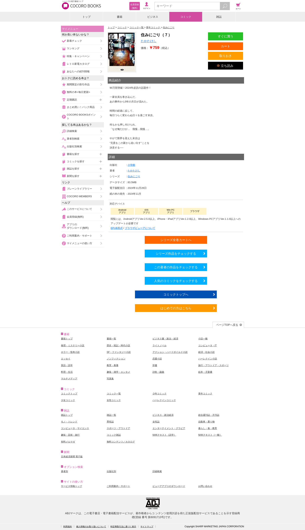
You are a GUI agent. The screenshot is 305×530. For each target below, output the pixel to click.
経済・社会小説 (206, 352)
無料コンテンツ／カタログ (121, 441)
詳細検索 (72, 131)
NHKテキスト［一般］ (210, 435)
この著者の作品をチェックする (176, 267)
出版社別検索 (74, 146)
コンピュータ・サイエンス (75, 428)
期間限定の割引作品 (78, 84)
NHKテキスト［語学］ (164, 435)
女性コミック (114, 400)
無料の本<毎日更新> (78, 92)
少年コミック (159, 393)
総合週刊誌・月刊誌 (208, 415)
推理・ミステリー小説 (72, 345)
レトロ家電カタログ (78, 63)
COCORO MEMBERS (79, 196)
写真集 (110, 378)
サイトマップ (146, 526)
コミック (185, 16)
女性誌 (156, 421)
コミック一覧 (114, 393)
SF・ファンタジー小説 (119, 352)
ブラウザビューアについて (140, 228)
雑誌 (219, 16)
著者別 (64, 471)
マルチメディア (69, 378)
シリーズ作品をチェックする (176, 253)
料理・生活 (67, 372)
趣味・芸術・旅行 (70, 435)
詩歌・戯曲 (158, 372)
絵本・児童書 (205, 372)
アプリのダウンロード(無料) (78, 226)
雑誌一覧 (111, 415)
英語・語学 (67, 365)
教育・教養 (112, 365)
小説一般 (203, 338)
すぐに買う (225, 36)
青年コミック (205, 393)
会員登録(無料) (75, 216)
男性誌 (110, 421)
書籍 (119, 16)
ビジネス (152, 16)
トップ (86, 16)
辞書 (154, 365)
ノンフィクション (116, 358)
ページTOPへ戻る (227, 324)
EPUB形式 (117, 228)
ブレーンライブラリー (79, 188)
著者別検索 (73, 138)
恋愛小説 (157, 358)
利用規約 (67, 526)
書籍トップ (67, 338)
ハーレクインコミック (164, 400)
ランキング (73, 48)
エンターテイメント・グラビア (168, 428)
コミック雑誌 (114, 435)
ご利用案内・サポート (79, 235)
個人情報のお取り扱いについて (91, 526)
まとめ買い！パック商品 (81, 107)
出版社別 (111, 471)
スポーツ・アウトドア (118, 428)
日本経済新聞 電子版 (72, 456)
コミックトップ (69, 393)
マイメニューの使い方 (79, 243)
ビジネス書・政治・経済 (165, 338)
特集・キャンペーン (78, 56)
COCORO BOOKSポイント (81, 116)
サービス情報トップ (71, 486)
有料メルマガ (68, 441)
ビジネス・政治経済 (163, 415)
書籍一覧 (111, 338)
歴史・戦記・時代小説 (118, 345)
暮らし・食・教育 (207, 428)
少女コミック (68, 400)
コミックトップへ (175, 294)
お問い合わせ (205, 486)
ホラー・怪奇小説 (70, 352)
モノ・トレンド (69, 421)
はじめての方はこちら (175, 308)
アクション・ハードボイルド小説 (170, 352)
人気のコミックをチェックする (176, 281)
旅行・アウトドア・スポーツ (213, 365)
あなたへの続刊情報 (78, 71)
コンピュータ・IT (207, 345)
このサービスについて (79, 209)
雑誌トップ (67, 415)
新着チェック (74, 40)
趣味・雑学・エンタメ (118, 372)
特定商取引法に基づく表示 (123, 526)
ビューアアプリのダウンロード (168, 486)
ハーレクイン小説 (207, 358)
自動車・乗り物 (206, 421)
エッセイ (65, 358)
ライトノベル (159, 345)
